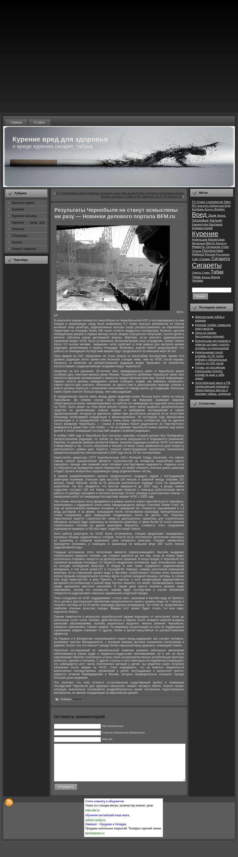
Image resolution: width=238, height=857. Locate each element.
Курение (205, 233)
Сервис (205, 259)
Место (211, 243)
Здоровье (201, 220)
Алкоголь (203, 205)
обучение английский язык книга (107, 822)
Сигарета (221, 258)
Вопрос (219, 209)
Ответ (225, 247)
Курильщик (200, 239)
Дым (212, 215)
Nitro (227, 202)
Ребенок (198, 254)
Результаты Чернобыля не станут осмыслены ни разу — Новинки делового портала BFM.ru (116, 213)
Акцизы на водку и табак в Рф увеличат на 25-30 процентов (141, 196)
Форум (215, 277)
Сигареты (207, 265)
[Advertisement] (26, 340)
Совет (206, 272)
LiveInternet (215, 202)
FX (194, 202)
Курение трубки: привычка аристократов (213, 326)
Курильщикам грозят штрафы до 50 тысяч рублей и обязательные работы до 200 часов (211, 358)
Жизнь (221, 215)
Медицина (199, 243)
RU (194, 205)
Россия (210, 254)
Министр (221, 243)
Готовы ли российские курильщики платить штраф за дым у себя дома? (210, 373)
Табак (217, 272)
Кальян (216, 220)
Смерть (197, 272)
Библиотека (217, 205)
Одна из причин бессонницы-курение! (209, 334)
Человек (197, 280)
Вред (200, 214)
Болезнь (198, 209)
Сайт (195, 259)
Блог (228, 205)
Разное (77, 699)
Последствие (212, 251)
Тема (197, 277)
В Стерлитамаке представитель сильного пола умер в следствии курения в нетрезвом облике (120, 193)
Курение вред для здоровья (60, 139)
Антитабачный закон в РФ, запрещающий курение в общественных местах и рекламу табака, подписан (213, 388)
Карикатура (200, 224)
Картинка (215, 224)
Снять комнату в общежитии (104, 808)
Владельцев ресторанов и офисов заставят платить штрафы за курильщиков (213, 344)
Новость (199, 247)
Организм (213, 247)
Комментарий (202, 228)
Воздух (209, 209)
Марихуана (216, 239)
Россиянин (223, 254)
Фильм (206, 277)
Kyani (201, 202)
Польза (197, 250)
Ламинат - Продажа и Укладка (105, 831)
